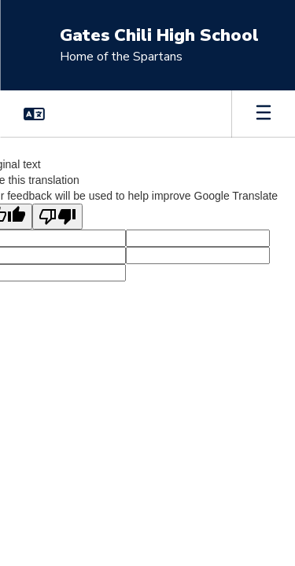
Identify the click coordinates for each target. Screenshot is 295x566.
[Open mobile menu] (263, 114)
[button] (34, 114)
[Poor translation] (57, 217)
